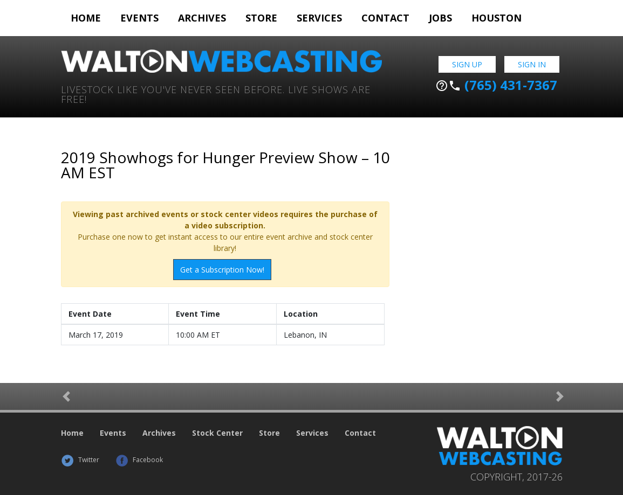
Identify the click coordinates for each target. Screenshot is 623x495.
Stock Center (217, 433)
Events (139, 17)
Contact (385, 17)
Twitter (80, 459)
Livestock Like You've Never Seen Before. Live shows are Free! (216, 93)
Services (319, 17)
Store (261, 17)
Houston (496, 17)
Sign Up (467, 64)
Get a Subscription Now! (222, 269)
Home (86, 17)
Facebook (139, 459)
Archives (202, 17)
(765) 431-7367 (496, 85)
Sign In (532, 64)
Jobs (440, 17)
